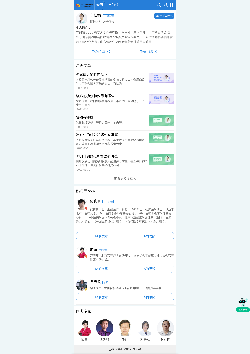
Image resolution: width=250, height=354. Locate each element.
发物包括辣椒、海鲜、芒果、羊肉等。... (101, 122)
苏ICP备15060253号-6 (125, 349)
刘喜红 (145, 339)
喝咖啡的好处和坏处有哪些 (97, 156)
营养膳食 (108, 21)
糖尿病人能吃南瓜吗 (91, 75)
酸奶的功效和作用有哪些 (95, 96)
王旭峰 (105, 339)
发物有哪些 (84, 117)
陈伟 (125, 339)
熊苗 (84, 339)
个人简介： (83, 27)
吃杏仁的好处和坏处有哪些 (97, 135)
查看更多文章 (125, 178)
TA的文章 (101, 51)
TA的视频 (148, 51)
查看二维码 (164, 15)
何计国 (165, 339)
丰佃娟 (113, 5)
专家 (99, 5)
